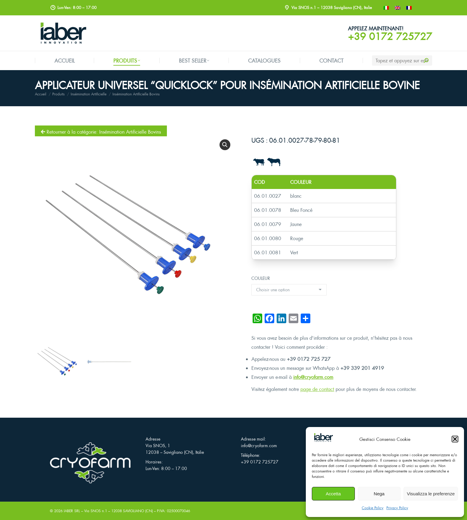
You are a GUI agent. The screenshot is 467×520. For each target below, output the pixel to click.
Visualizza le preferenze (431, 493)
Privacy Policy (397, 507)
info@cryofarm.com (313, 377)
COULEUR (260, 278)
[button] (455, 439)
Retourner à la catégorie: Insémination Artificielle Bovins (101, 131)
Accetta (333, 493)
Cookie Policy (372, 507)
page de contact (317, 389)
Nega (379, 493)
